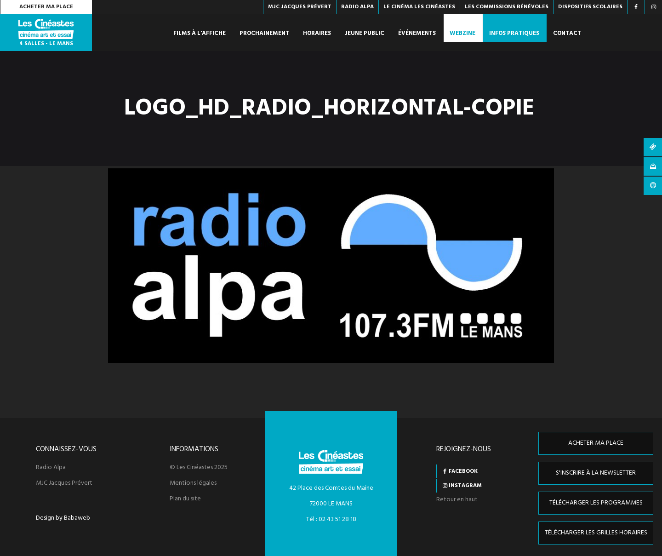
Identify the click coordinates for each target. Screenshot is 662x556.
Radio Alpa (51, 467)
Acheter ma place (46, 6)
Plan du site (185, 499)
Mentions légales (193, 483)
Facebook (463, 471)
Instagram (465, 485)
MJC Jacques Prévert (64, 483)
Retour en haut (457, 499)
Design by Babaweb (63, 518)
